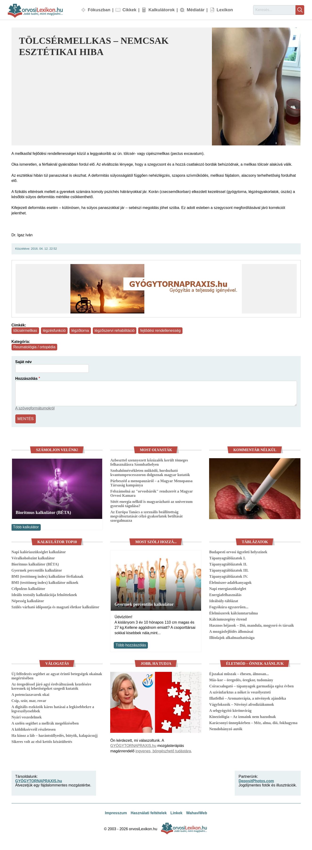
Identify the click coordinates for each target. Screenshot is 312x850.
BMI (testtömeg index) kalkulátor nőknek (45, 582)
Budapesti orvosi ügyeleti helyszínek (238, 551)
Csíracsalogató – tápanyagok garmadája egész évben (251, 685)
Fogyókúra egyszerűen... (228, 607)
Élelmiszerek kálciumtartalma (233, 613)
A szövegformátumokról (35, 408)
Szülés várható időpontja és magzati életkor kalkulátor (55, 607)
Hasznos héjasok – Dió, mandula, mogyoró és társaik (251, 625)
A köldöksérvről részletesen (34, 729)
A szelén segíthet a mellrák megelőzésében (45, 723)
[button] (256, 86)
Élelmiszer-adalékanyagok (230, 582)
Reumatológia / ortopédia (34, 347)
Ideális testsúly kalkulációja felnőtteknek (44, 594)
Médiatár (196, 9)
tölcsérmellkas (25, 331)
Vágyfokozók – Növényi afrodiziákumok (241, 704)
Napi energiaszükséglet (227, 588)
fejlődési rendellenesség (160, 331)
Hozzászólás (26, 379)
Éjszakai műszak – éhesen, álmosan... (239, 673)
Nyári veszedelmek (27, 716)
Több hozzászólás (131, 644)
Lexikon (225, 9)
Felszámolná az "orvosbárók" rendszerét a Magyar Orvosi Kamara (151, 493)
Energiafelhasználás (225, 594)
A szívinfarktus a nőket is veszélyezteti (240, 692)
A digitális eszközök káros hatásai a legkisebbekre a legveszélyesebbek (53, 708)
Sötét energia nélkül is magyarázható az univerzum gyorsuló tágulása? (151, 503)
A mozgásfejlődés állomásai (231, 631)
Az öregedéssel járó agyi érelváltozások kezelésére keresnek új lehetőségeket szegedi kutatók (51, 686)
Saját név (23, 362)
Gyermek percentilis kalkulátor (37, 570)
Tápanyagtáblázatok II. (228, 564)
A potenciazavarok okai (30, 694)
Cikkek (129, 9)
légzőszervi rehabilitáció (115, 331)
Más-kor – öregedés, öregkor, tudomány (241, 679)
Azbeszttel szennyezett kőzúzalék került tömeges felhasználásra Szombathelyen (149, 462)
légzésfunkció (54, 331)
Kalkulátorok (161, 9)
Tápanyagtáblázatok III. (228, 570)
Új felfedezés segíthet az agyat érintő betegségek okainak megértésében (57, 675)
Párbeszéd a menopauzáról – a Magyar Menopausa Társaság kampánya (151, 482)
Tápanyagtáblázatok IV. (228, 576)
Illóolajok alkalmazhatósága (231, 637)
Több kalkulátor (26, 527)
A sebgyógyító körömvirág (230, 710)
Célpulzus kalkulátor (28, 588)
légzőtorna (80, 331)
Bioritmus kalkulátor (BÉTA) (43, 511)
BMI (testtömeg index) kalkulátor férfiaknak (47, 576)
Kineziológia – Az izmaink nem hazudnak (242, 716)
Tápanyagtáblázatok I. (227, 558)
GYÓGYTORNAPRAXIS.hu (133, 745)
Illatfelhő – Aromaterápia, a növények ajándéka (247, 698)
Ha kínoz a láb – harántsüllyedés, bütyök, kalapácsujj (55, 735)
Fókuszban (99, 9)
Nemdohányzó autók (225, 728)
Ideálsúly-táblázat (223, 600)
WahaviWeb (196, 812)
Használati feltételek (149, 812)
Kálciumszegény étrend (228, 619)
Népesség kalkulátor (28, 600)
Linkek (176, 812)
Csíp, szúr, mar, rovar (29, 700)
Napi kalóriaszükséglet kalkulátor (39, 551)
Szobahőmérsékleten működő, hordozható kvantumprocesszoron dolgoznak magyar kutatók (150, 472)
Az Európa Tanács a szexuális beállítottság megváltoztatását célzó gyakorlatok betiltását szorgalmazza (146, 515)
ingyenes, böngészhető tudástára (163, 750)
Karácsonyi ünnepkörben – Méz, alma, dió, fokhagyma (253, 722)
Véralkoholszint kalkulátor (33, 558)
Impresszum (116, 812)
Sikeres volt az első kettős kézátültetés (42, 741)
